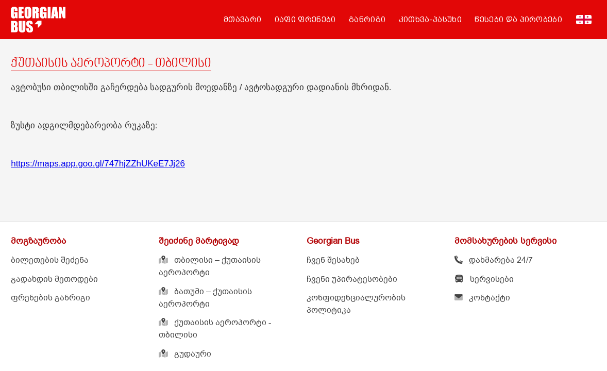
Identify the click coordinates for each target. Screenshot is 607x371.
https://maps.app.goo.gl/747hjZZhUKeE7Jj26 (98, 163)
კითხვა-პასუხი (430, 19)
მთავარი (242, 19)
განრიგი (367, 19)
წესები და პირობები (518, 19)
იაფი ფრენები (305, 19)
